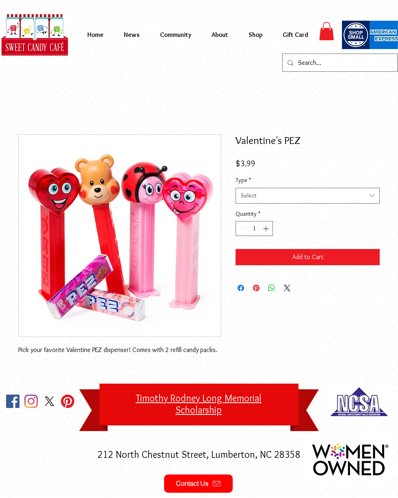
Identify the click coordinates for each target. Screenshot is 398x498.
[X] (49, 401)
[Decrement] (242, 228)
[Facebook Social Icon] (12, 401)
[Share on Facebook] (241, 288)
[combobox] (308, 196)
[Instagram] (31, 401)
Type (243, 180)
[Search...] (339, 62)
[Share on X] (287, 288)
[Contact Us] (198, 483)
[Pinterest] (67, 401)
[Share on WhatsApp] (272, 288)
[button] (326, 31)
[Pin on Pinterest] (256, 288)
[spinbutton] (254, 228)
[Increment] (267, 228)
